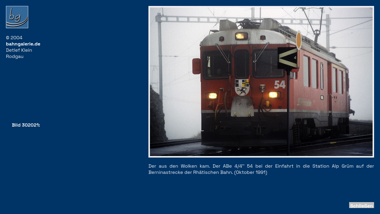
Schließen (361, 206)
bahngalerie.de (23, 44)
